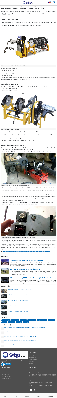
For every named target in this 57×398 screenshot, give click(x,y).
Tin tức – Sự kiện (11, 322)
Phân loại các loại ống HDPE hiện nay (15, 305)
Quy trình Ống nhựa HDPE (33, 251)
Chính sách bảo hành (6, 372)
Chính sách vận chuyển (6, 376)
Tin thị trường (4, 322)
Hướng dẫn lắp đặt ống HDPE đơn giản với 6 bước (18, 294)
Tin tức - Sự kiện (10, 6)
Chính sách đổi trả (5, 374)
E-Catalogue (32, 361)
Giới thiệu (32, 355)
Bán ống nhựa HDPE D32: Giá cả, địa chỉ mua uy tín (25, 269)
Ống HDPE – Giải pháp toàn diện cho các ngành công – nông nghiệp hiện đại (20, 336)
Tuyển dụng (26, 322)
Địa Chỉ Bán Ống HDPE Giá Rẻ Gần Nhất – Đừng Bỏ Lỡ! (19, 300)
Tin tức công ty (19, 322)
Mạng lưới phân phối (34, 357)
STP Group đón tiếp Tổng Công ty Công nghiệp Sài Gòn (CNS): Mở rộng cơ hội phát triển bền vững (24, 327)
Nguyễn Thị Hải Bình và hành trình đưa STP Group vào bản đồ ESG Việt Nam (20, 340)
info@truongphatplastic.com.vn (40, 372)
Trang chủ (3, 6)
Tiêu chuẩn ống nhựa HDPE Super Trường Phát (18, 311)
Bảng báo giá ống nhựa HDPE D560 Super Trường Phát (19, 289)
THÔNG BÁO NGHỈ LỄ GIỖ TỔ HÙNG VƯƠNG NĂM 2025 (16, 345)
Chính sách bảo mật (6, 370)
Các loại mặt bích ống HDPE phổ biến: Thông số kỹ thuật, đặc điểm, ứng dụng (33, 278)
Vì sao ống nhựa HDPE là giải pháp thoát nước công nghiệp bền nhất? (18, 331)
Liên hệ (31, 363)
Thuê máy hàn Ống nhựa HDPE (45, 251)
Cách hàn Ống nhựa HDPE (9, 251)
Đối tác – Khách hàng (34, 359)
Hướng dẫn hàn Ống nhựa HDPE (21, 251)
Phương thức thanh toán (6, 378)
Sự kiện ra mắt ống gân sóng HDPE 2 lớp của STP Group (26, 260)
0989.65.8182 (37, 370)
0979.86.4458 (47, 370)
